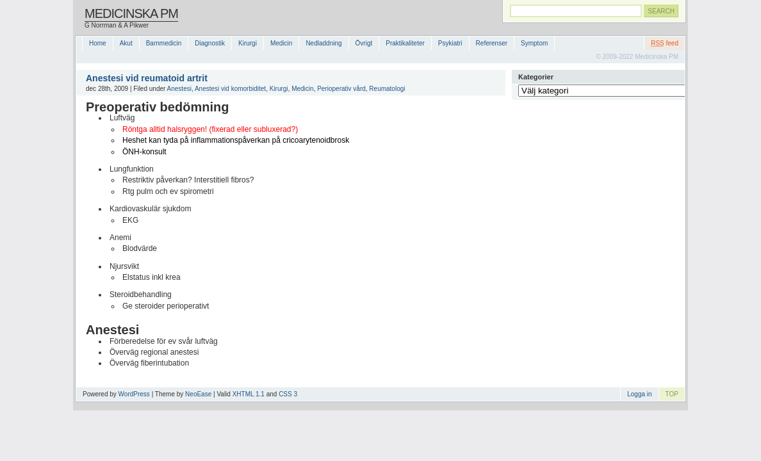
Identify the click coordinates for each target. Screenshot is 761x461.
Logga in (639, 394)
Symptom (534, 43)
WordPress (134, 394)
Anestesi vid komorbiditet (230, 88)
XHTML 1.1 (249, 394)
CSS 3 (288, 394)
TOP (672, 394)
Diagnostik (210, 43)
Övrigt (364, 43)
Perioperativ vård (341, 88)
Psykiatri (450, 43)
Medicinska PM (131, 13)
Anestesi (179, 88)
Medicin (281, 43)
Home (97, 43)
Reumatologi (387, 88)
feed (664, 43)
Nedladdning (323, 43)
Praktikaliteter (405, 43)
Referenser (491, 43)
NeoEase (198, 394)
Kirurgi (247, 43)
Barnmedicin (164, 43)
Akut (126, 43)
